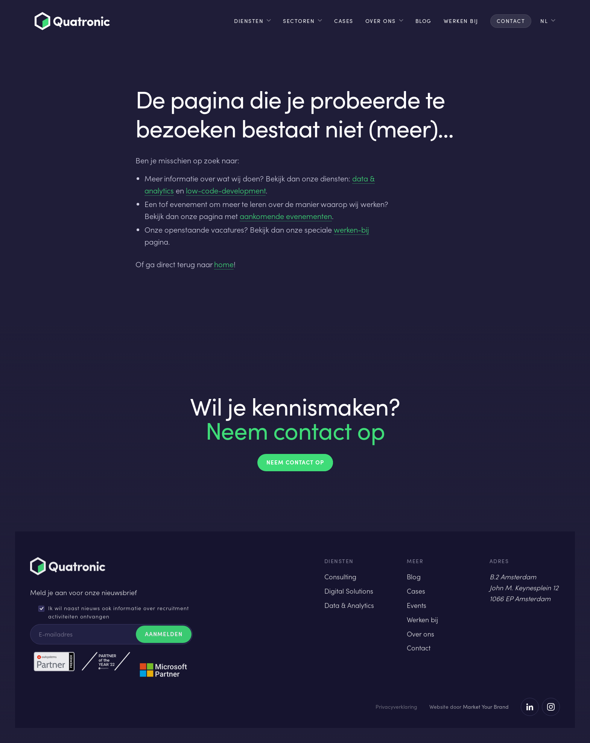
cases (343, 20)
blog (423, 20)
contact (511, 20)
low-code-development (226, 190)
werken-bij (351, 229)
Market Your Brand (486, 706)
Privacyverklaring (396, 706)
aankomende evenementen (286, 216)
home (224, 264)
